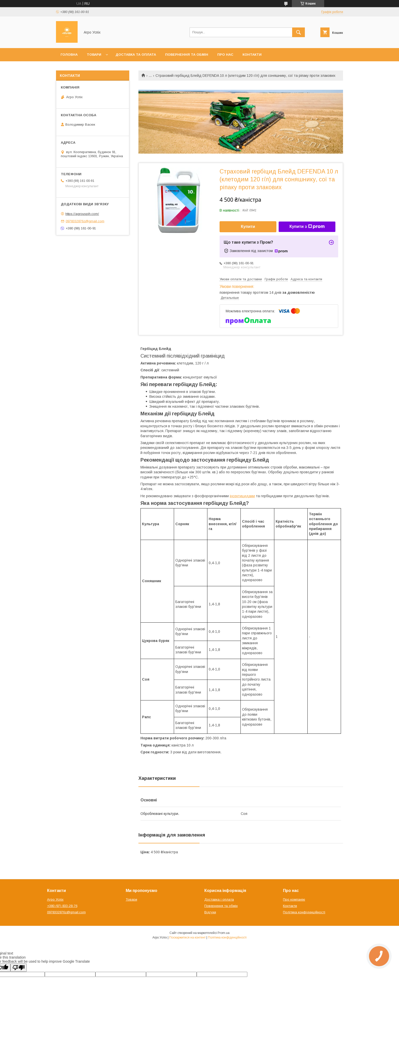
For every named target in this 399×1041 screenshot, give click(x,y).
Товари (94, 54)
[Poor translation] (18, 967)
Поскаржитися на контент (187, 937)
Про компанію (294, 899)
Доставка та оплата (136, 54)
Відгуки (210, 912)
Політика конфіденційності (304, 912)
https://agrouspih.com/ (82, 214)
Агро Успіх (55, 899)
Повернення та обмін (186, 54)
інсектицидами (242, 496)
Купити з (306, 226)
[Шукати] (298, 32)
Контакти (252, 54)
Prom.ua (224, 933)
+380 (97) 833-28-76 (62, 906)
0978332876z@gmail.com (85, 221)
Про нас (225, 54)
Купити (248, 226)
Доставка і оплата (219, 899)
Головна (69, 54)
